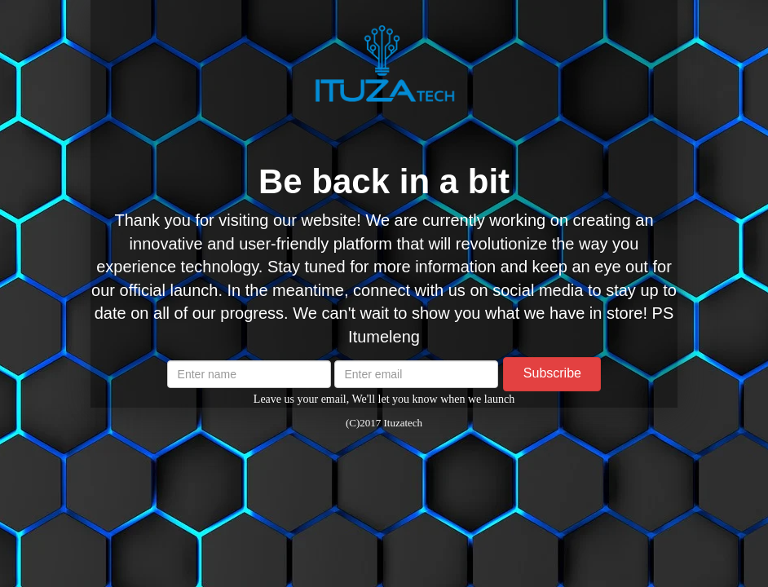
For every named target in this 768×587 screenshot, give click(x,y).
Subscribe (552, 373)
